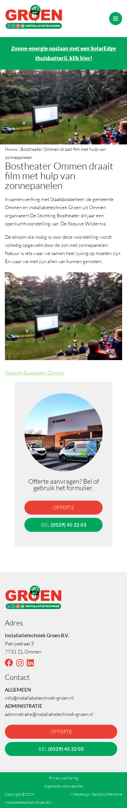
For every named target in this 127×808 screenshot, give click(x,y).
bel (63, 525)
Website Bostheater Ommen (34, 372)
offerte (63, 507)
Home (11, 149)
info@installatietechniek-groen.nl (39, 698)
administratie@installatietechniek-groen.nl (49, 714)
